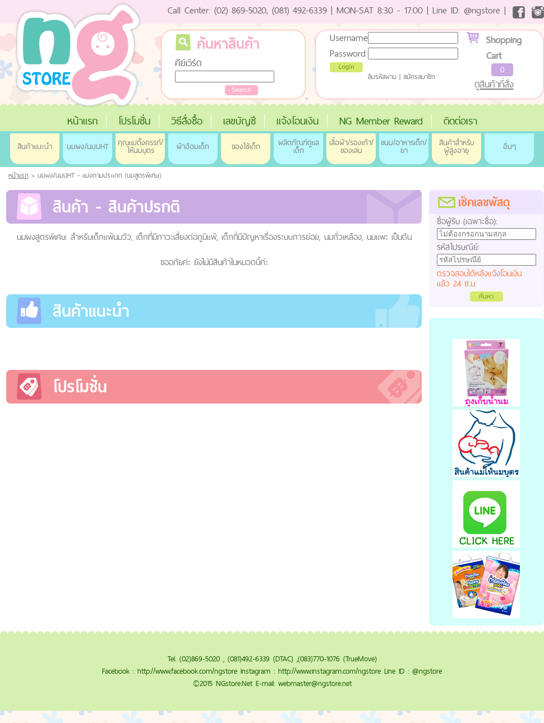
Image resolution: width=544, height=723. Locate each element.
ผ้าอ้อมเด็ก (193, 146)
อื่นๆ (509, 146)
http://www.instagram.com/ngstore (329, 671)
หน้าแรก (82, 120)
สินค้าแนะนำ (34, 146)
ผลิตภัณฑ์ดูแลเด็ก (298, 146)
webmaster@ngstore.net (315, 683)
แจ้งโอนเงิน (297, 120)
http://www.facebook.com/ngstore (187, 671)
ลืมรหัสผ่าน (382, 76)
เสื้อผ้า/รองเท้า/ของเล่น (351, 146)
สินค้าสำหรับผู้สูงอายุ (456, 146)
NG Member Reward (381, 120)
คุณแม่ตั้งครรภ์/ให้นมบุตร (140, 146)
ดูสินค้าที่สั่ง (494, 84)
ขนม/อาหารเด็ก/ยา (404, 146)
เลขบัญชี (239, 120)
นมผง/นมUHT (87, 146)
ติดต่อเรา (460, 120)
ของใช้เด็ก (246, 146)
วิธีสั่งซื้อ (186, 120)
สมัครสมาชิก (419, 76)
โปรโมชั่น (134, 120)
